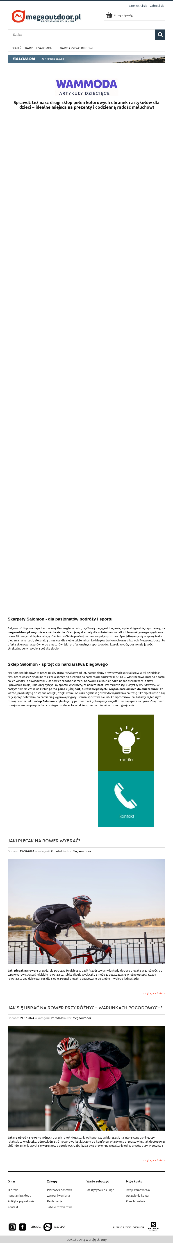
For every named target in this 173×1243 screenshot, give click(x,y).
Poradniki (57, 851)
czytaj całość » (154, 993)
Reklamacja (54, 1201)
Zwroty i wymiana (58, 1195)
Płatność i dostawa (59, 1190)
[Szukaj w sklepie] (82, 35)
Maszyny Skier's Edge (100, 1190)
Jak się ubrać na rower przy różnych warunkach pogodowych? (85, 1007)
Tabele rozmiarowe (59, 1207)
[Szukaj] (160, 34)
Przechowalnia (135, 1201)
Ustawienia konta (137, 1195)
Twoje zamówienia (138, 1190)
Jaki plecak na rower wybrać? (44, 840)
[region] (86, 253)
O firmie (13, 1190)
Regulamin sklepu (19, 1195)
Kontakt (13, 1207)
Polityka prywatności (21, 1201)
